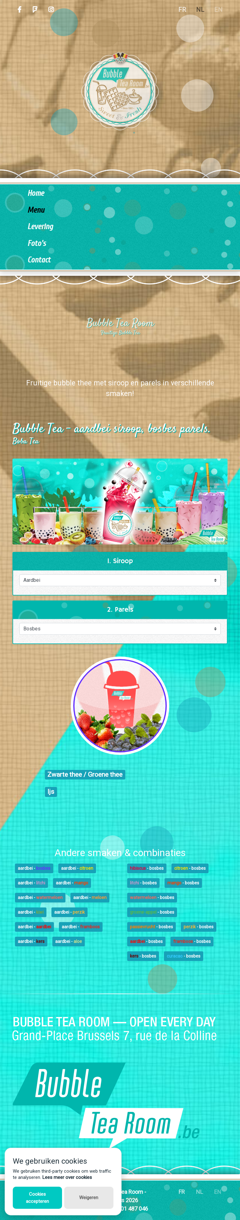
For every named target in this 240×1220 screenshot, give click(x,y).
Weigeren (88, 1197)
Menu (35, 210)
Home (35, 193)
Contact (38, 260)
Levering (40, 226)
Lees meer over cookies (67, 1177)
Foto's (36, 243)
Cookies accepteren (37, 1197)
